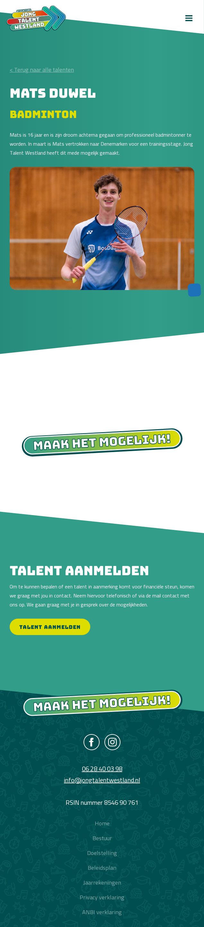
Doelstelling (102, 853)
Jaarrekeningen (102, 882)
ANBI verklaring (102, 912)
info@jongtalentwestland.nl (102, 780)
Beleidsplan (102, 867)
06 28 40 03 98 (102, 769)
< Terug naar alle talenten (42, 69)
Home (102, 823)
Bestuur (102, 838)
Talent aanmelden (50, 627)
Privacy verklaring (102, 897)
